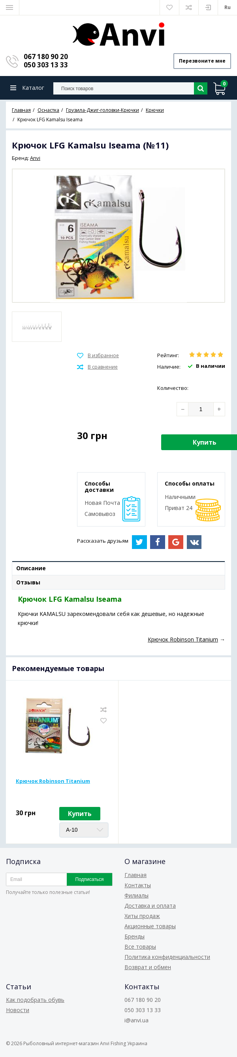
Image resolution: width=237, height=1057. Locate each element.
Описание (31, 568)
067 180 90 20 (46, 56)
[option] (36, 327)
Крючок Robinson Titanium (53, 780)
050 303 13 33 (46, 64)
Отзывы (28, 582)
